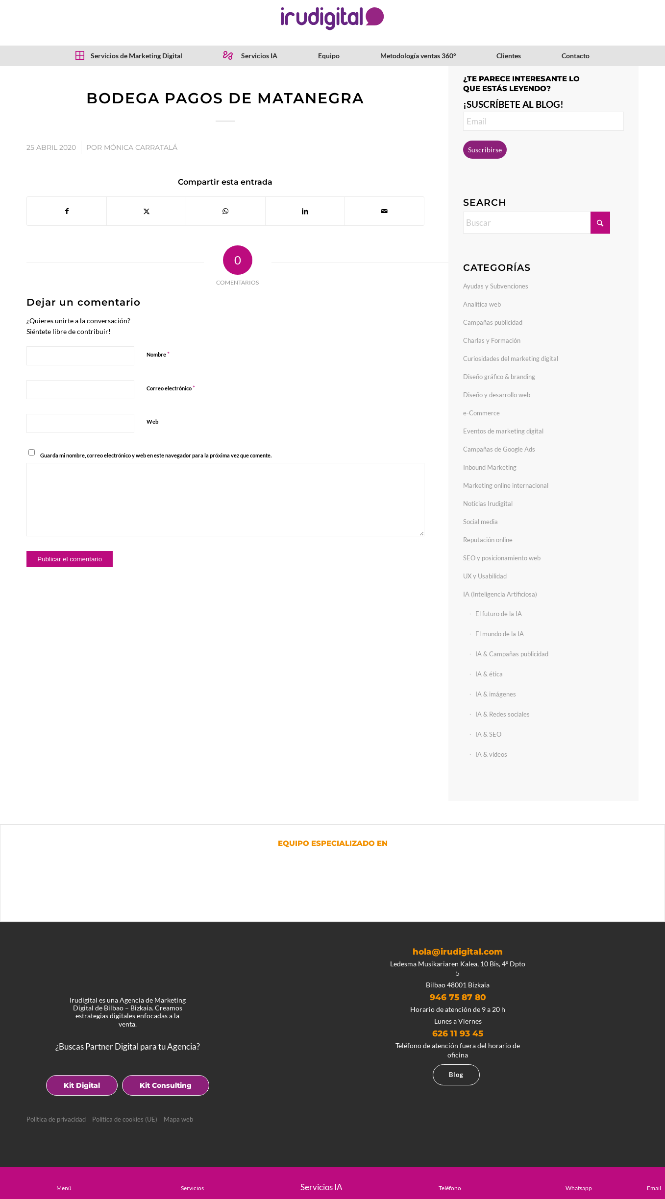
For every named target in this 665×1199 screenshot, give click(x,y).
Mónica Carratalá (140, 147)
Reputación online (488, 540)
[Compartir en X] (146, 211)
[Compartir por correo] (384, 211)
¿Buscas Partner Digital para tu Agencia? (127, 1046)
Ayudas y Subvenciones (495, 286)
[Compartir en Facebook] (66, 211)
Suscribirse (485, 149)
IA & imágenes (495, 694)
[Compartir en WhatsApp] (225, 211)
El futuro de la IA (498, 614)
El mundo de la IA (499, 634)
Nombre (158, 354)
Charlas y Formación (491, 340)
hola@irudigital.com (458, 952)
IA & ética (489, 674)
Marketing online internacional (505, 485)
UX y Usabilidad (485, 576)
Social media (480, 522)
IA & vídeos (491, 754)
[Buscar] (536, 223)
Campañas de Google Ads (499, 449)
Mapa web (178, 1119)
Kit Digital (82, 1085)
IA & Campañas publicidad (511, 654)
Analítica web (482, 304)
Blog (456, 1075)
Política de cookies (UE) (124, 1119)
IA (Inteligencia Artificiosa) (500, 594)
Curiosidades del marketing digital (510, 358)
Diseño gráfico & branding (499, 377)
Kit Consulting (166, 1085)
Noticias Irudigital (488, 503)
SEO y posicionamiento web (502, 558)
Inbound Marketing (490, 467)
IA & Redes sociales (502, 714)
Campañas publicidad (492, 322)
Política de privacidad (56, 1119)
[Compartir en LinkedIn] (305, 211)
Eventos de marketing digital (503, 431)
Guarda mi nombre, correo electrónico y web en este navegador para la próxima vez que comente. (155, 455)
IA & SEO (488, 734)
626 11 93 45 (457, 1033)
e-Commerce (481, 413)
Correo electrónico (171, 388)
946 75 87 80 (458, 997)
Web (152, 421)
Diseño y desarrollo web (496, 395)
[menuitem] (128, 56)
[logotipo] (332, 18)
